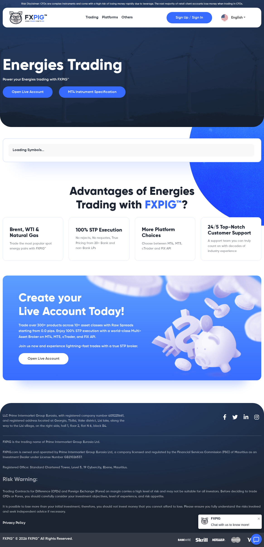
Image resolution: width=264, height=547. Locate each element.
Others (127, 19)
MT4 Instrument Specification (92, 92)
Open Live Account (28, 92)
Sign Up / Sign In (189, 18)
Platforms (110, 19)
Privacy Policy (14, 523)
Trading (92, 19)
